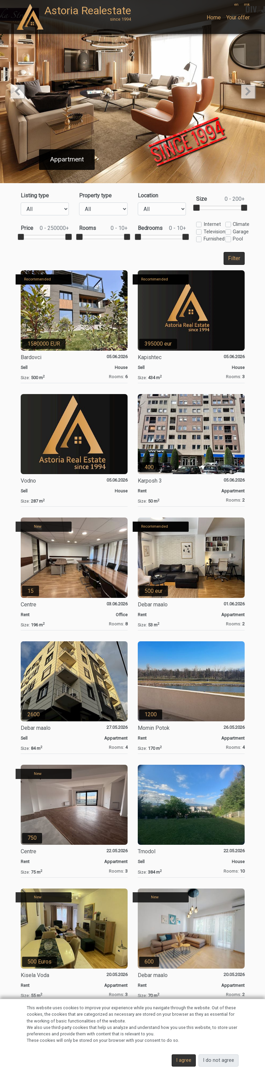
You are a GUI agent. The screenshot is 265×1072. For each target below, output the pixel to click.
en (236, 4)
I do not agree (218, 1060)
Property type (95, 195)
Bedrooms (162, 228)
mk (247, 4)
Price (45, 228)
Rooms (103, 228)
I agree (183, 1060)
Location (148, 195)
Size (220, 199)
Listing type (35, 195)
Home (214, 17)
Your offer (238, 17)
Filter (234, 258)
